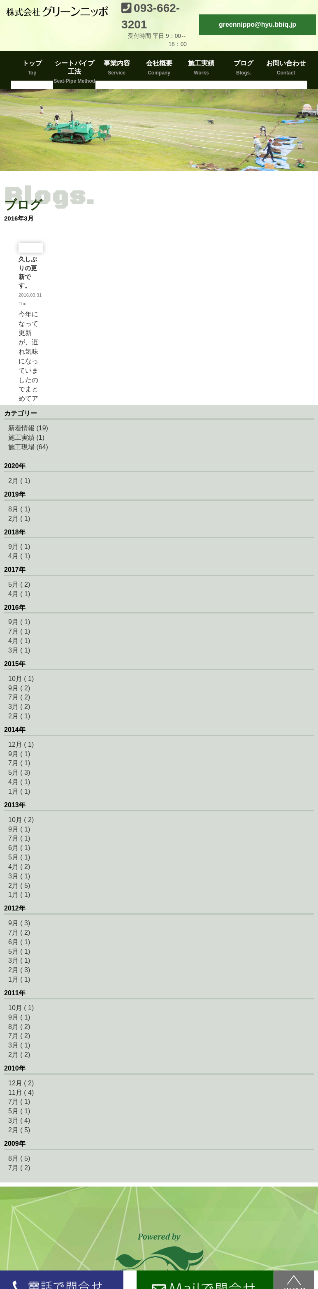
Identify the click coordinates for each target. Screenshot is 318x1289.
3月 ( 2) (19, 706)
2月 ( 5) (19, 885)
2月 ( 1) (19, 480)
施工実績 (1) (26, 437)
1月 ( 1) (19, 791)
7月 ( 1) (19, 631)
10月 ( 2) (21, 819)
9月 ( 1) (19, 546)
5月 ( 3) (19, 772)
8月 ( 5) (19, 1158)
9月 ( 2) (19, 688)
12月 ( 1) (21, 744)
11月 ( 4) (21, 1092)
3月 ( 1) (19, 650)
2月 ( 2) (19, 1054)
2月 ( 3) (19, 969)
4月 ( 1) (19, 556)
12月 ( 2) (21, 1083)
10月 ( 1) (21, 678)
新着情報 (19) (28, 428)
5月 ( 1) (19, 857)
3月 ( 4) (19, 1120)
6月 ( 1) (19, 847)
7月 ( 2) (19, 697)
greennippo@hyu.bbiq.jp (257, 24)
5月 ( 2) (19, 584)
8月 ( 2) (19, 1026)
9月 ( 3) (19, 923)
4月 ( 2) (19, 866)
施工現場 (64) (28, 447)
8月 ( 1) (19, 509)
